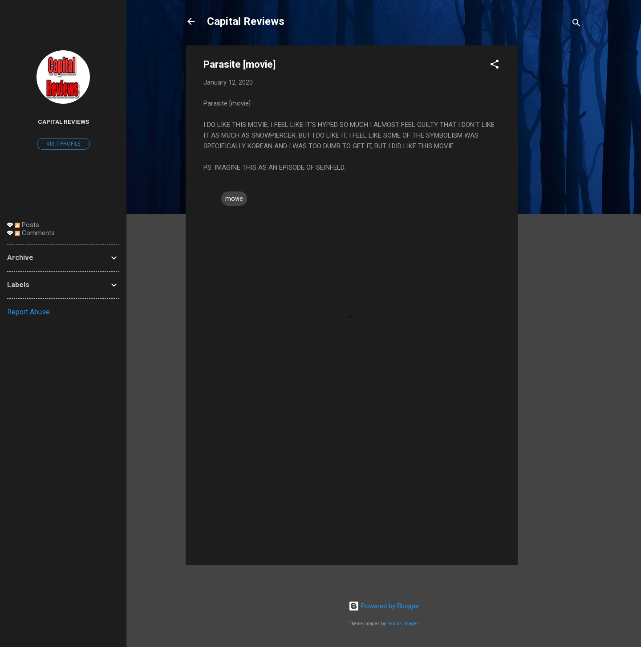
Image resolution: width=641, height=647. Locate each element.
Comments (35, 233)
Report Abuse (28, 312)
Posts (27, 225)
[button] (494, 66)
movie (234, 199)
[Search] (576, 24)
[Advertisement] (553, 179)
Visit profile (63, 144)
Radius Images (403, 624)
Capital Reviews (245, 21)
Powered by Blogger (384, 606)
